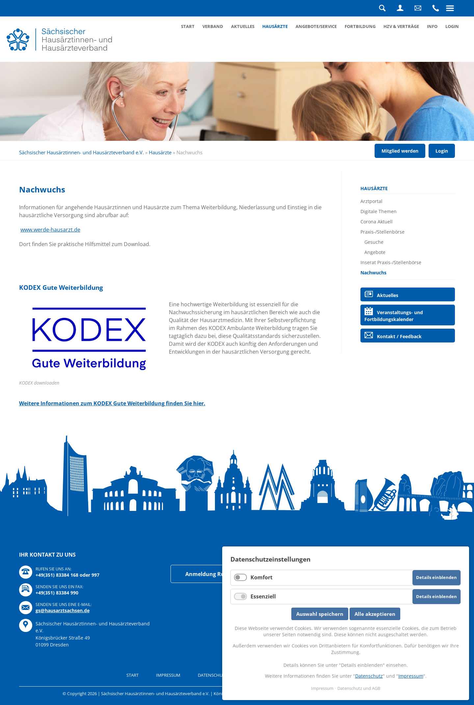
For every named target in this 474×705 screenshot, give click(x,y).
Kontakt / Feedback (399, 336)
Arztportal (371, 201)
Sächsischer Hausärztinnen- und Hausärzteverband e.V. (81, 152)
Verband (212, 26)
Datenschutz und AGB (358, 688)
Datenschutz (369, 676)
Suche (382, 8)
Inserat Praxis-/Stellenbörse (390, 262)
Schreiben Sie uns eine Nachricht (417, 8)
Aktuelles (242, 26)
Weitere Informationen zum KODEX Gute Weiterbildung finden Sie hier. (112, 403)
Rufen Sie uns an (435, 8)
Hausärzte (275, 26)
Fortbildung (360, 26)
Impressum (168, 675)
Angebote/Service (316, 26)
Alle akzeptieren (375, 614)
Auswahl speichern (319, 614)
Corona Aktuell (376, 221)
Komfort (261, 577)
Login (400, 8)
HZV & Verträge (401, 26)
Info (432, 26)
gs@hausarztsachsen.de (63, 610)
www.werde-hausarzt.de (50, 229)
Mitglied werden (400, 151)
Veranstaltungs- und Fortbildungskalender (393, 315)
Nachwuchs (373, 272)
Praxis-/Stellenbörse (382, 232)
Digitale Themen (378, 211)
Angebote (374, 252)
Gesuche (373, 242)
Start (188, 26)
